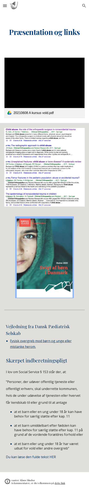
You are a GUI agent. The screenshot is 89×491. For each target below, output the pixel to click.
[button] (5, 5)
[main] (44, 32)
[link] (44, 87)
